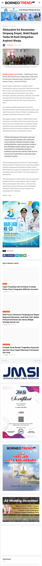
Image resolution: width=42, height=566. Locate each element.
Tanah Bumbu (12, 26)
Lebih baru (5, 360)
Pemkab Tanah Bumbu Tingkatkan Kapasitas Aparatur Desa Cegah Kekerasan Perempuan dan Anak (21, 350)
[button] (2, 2)
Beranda (5, 26)
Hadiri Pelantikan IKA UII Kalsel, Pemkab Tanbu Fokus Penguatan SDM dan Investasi (20, 288)
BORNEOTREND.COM (10, 74)
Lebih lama (37, 360)
